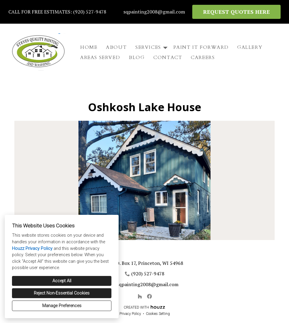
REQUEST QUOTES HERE (236, 11)
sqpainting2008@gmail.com (154, 12)
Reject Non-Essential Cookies (62, 293)
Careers (203, 57)
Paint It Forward (201, 47)
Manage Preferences (61, 305)
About (116, 47)
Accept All (61, 280)
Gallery (249, 47)
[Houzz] (140, 296)
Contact (167, 57)
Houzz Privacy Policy (32, 248)
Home (88, 47)
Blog (137, 57)
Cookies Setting (158, 314)
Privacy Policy (130, 314)
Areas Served (100, 57)
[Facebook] (149, 296)
